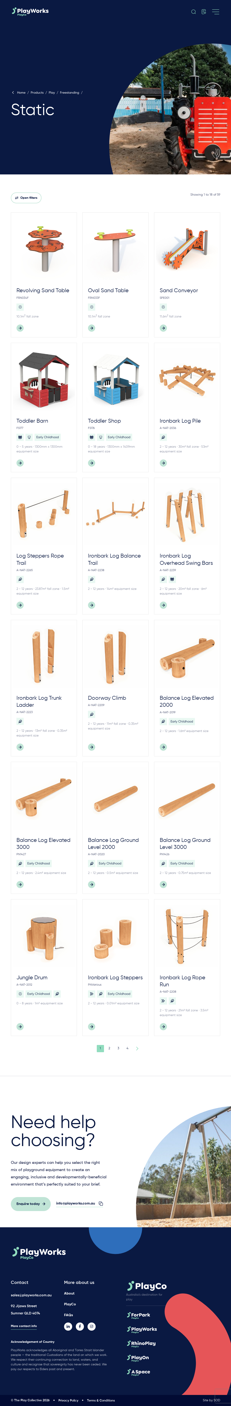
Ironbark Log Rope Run (182, 981)
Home (18, 92)
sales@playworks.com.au (31, 1295)
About (69, 1293)
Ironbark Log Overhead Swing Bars (186, 559)
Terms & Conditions (101, 1400)
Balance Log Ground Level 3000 (185, 844)
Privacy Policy (68, 1400)
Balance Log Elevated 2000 (187, 701)
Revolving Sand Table (42, 290)
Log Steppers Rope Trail (40, 559)
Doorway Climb (107, 698)
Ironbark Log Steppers (115, 977)
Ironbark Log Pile (180, 421)
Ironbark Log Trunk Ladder (39, 701)
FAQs (68, 1315)
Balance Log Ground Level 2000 (113, 844)
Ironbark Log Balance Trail (114, 559)
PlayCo (70, 1304)
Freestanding (69, 92)
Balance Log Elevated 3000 (43, 844)
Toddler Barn (32, 421)
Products (37, 92)
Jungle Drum (31, 977)
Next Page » (136, 1048)
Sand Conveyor (179, 290)
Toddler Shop (104, 421)
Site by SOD (211, 1400)
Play (52, 92)
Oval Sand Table (108, 290)
